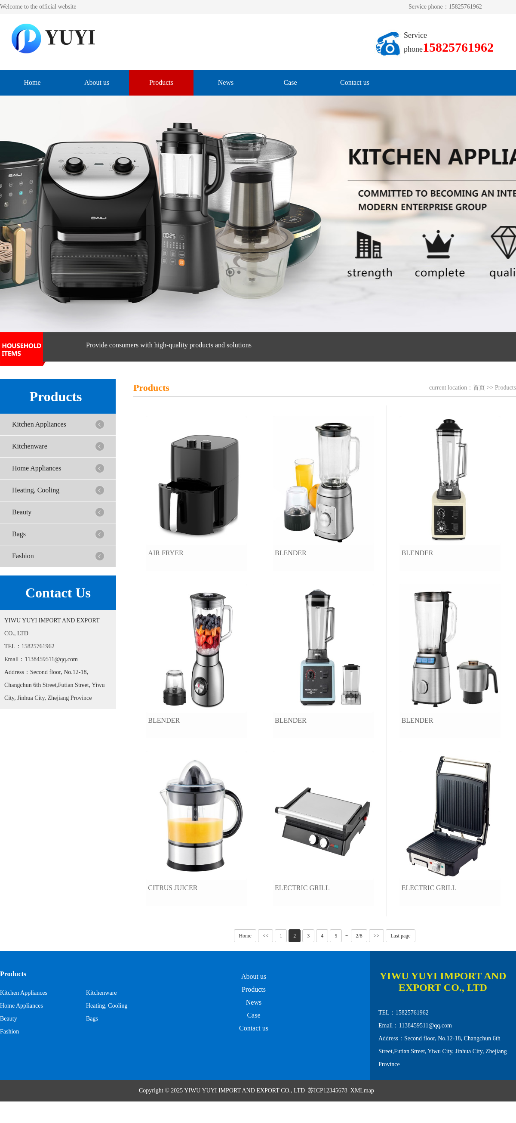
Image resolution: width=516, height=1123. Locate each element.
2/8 (359, 936)
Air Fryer (165, 553)
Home (32, 82)
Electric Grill (302, 887)
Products (161, 82)
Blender (164, 720)
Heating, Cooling (35, 490)
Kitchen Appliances (39, 424)
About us (96, 82)
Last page (400, 936)
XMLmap (362, 1090)
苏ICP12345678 (327, 1090)
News (225, 82)
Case (290, 82)
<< (266, 936)
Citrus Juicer (172, 887)
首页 (479, 387)
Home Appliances (36, 468)
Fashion (23, 556)
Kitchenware (29, 446)
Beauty (21, 512)
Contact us (354, 82)
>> (377, 936)
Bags (19, 534)
